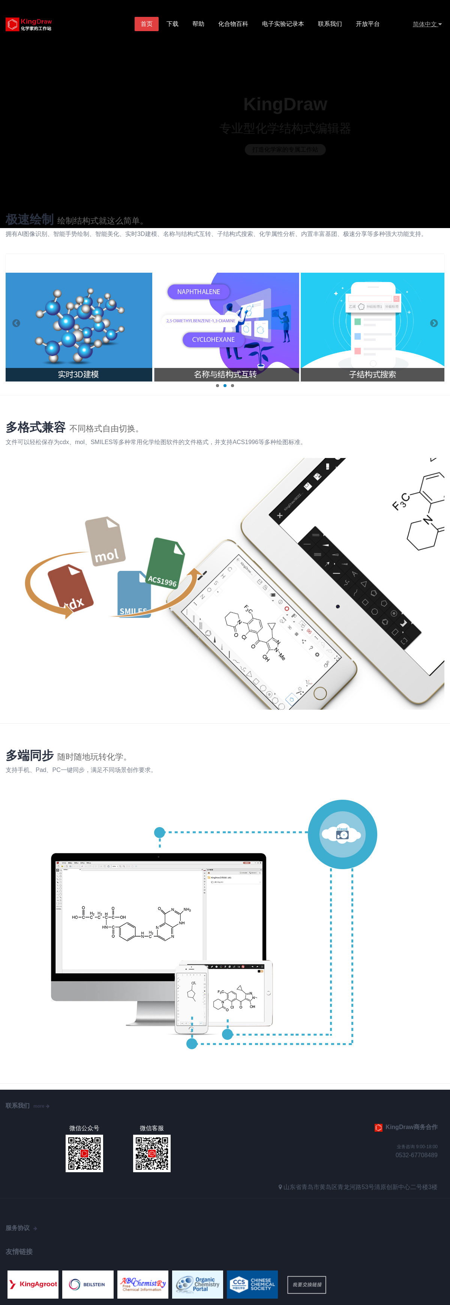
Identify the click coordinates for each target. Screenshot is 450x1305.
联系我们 (330, 24)
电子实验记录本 (283, 24)
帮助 (198, 24)
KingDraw (37, 24)
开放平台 (368, 24)
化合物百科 (233, 24)
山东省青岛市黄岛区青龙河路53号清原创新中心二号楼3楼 (361, 1187)
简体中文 (427, 24)
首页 (147, 24)
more (41, 1106)
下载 (172, 24)
